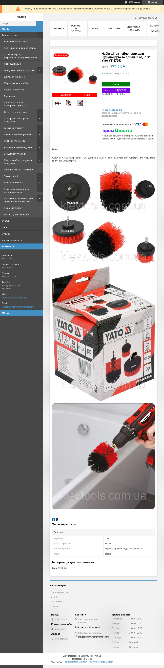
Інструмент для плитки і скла (19, 70)
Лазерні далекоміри (14, 89)
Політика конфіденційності (101, 662)
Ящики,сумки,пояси (14, 182)
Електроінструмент (14, 127)
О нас (5, 227)
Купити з (115, 90)
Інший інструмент (13, 207)
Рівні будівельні (12, 63)
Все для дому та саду (15, 153)
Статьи (6, 220)
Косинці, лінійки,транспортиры (20, 47)
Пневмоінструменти (14, 140)
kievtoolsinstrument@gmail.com (18, 306)
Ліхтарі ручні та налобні (16, 214)
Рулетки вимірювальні (16, 41)
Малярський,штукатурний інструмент (18, 162)
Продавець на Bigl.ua (82, 659)
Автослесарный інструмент (18, 147)
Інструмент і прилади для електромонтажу (17, 190)
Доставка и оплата (12, 240)
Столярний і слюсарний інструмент (16, 120)
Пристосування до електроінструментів (15, 104)
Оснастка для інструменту (18, 111)
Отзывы (6, 233)
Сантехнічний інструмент (17, 134)
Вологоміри (10, 96)
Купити (116, 83)
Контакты (114, 28)
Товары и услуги (10, 34)
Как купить (56, 601)
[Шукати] (39, 23)
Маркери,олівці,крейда (16, 83)
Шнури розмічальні (14, 76)
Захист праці (11, 176)
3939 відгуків (134, 2)
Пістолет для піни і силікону (18, 169)
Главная (58, 28)
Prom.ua (97, 656)
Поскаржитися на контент (75, 662)
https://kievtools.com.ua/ (14, 297)
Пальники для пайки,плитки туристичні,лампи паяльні (19, 200)
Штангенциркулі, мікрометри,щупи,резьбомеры (20, 56)
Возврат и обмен (155, 28)
